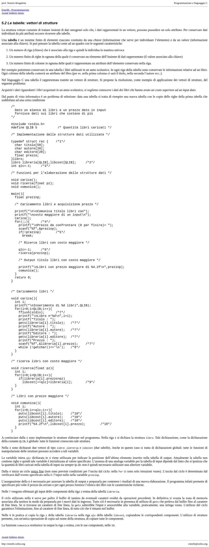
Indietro (13, 12)
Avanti (5, 12)
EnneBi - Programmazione (15, 9)
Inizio (21, 12)
